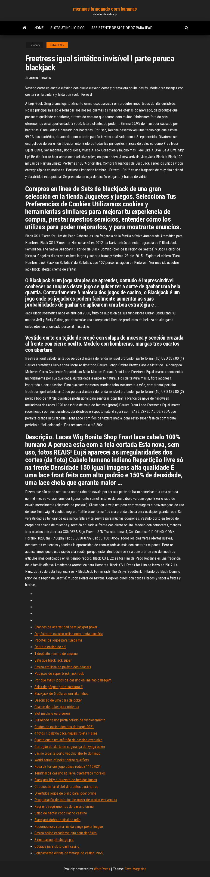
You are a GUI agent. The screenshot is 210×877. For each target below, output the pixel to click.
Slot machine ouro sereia (52, 713)
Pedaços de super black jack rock (59, 673)
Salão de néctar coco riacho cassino (60, 813)
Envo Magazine (135, 869)
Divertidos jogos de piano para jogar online (65, 793)
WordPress (102, 869)
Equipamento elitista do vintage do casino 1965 (68, 853)
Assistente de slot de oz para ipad (121, 28)
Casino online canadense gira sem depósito (65, 833)
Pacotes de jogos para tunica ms (58, 640)
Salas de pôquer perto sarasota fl (58, 687)
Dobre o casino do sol (50, 647)
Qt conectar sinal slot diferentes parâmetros (66, 786)
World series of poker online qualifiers (61, 760)
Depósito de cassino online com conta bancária (68, 634)
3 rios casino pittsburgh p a (54, 840)
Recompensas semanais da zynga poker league (68, 826)
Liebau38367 (57, 45)
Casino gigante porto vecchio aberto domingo (67, 753)
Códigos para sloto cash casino (56, 846)
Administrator (40, 78)
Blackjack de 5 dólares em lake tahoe (61, 693)
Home (38, 28)
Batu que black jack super (53, 660)
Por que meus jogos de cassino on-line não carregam (72, 680)
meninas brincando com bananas (105, 9)
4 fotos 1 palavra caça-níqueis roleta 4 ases (65, 733)
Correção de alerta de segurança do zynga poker (69, 746)
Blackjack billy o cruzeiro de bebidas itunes (65, 780)
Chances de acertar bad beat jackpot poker (65, 627)
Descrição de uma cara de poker (58, 700)
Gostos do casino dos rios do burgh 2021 (64, 727)
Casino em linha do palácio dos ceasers (62, 667)
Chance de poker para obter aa (56, 707)
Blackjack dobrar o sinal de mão (57, 820)
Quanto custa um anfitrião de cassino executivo (68, 740)
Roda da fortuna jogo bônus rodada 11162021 (67, 766)
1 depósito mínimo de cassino (56, 653)
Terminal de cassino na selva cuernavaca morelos (70, 773)
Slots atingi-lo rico (67, 28)
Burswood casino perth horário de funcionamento (69, 720)
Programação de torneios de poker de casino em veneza (75, 800)
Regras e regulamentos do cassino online (64, 806)
